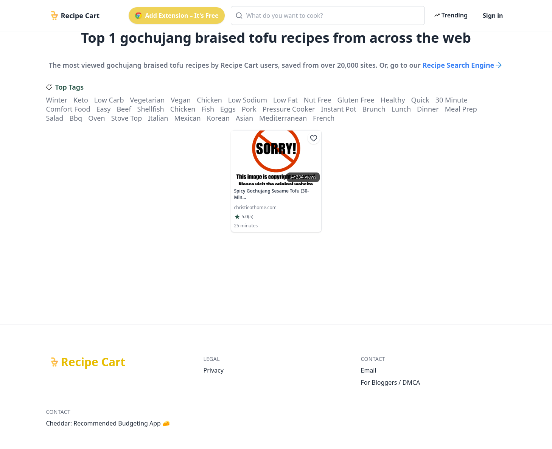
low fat (285, 99)
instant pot (338, 108)
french (323, 118)
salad (55, 118)
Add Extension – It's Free (177, 15)
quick (420, 99)
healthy (393, 99)
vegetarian (147, 99)
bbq (75, 118)
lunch (401, 108)
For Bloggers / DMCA (390, 382)
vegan (181, 99)
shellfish (150, 108)
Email (368, 370)
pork (249, 108)
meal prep (461, 108)
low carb (109, 99)
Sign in (493, 15)
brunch (373, 108)
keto (80, 99)
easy (103, 108)
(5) (250, 217)
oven (96, 118)
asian (244, 118)
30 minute (451, 99)
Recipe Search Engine (463, 65)
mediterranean (283, 118)
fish (207, 108)
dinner (428, 108)
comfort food (68, 108)
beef (124, 108)
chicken (209, 99)
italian (158, 118)
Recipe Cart (93, 362)
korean (218, 118)
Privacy (214, 370)
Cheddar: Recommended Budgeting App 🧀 (108, 423)
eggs (228, 108)
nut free (317, 99)
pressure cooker (289, 108)
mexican (187, 118)
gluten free (356, 99)
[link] (276, 181)
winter (57, 99)
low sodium (247, 99)
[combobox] (328, 15)
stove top (126, 118)
